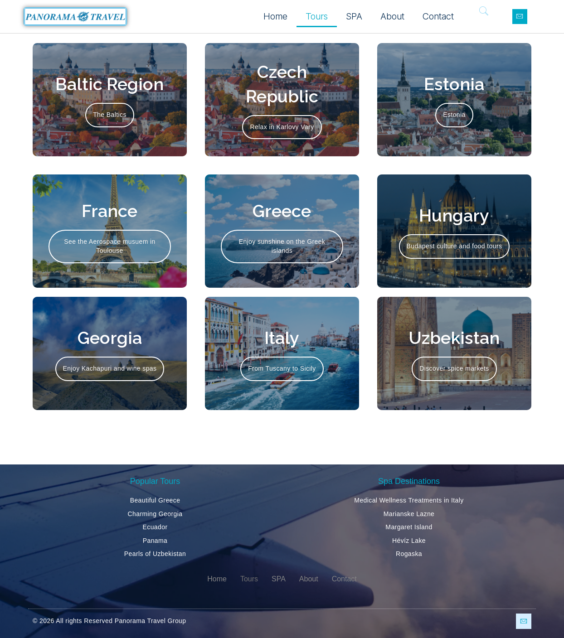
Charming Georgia (155, 513)
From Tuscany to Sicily (282, 368)
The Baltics (109, 114)
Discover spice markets (454, 368)
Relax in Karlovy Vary (282, 126)
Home (275, 16)
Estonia (454, 114)
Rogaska (409, 553)
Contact (438, 16)
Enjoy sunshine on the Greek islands (282, 246)
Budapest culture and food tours (454, 246)
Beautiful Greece (155, 500)
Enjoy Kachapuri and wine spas (110, 368)
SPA (354, 16)
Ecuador (155, 527)
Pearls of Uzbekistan (155, 553)
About (392, 16)
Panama (155, 540)
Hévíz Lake (409, 540)
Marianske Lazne (409, 513)
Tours (317, 16)
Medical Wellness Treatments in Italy (408, 500)
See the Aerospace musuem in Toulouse (109, 246)
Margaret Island (408, 527)
